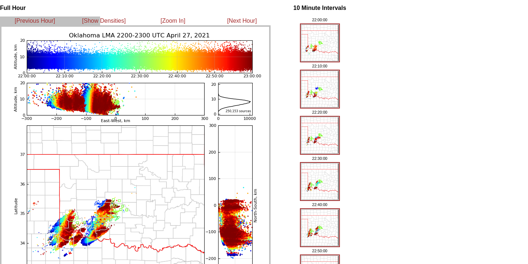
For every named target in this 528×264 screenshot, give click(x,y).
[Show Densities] (104, 21)
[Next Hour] (242, 21)
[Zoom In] (173, 21)
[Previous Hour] (35, 21)
